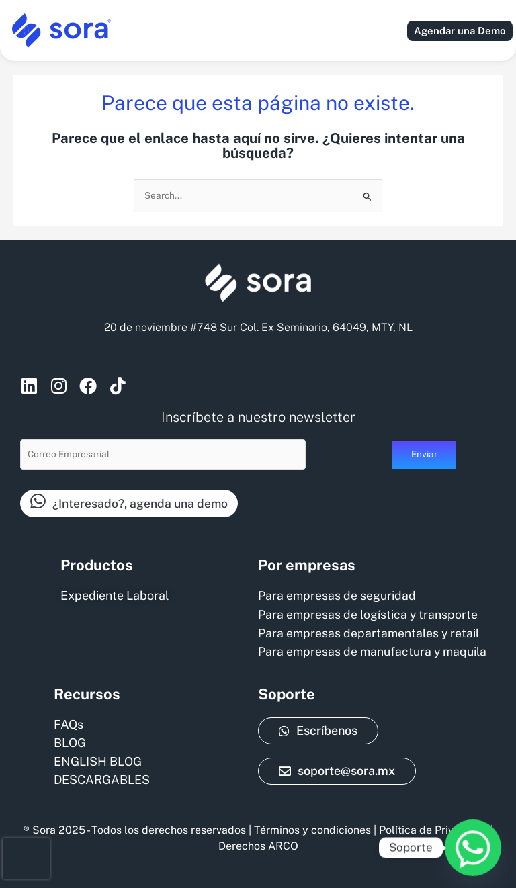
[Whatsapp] (473, 847)
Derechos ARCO (258, 846)
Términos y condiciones (312, 830)
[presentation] (26, 858)
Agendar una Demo (460, 30)
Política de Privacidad (433, 830)
